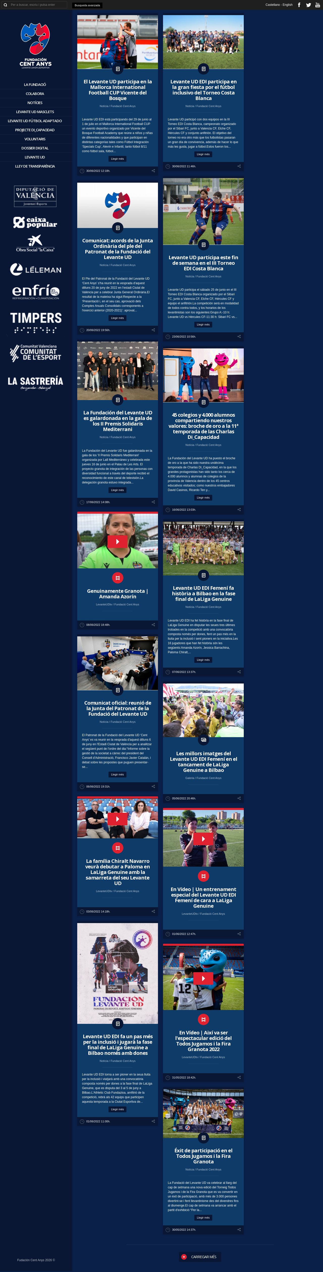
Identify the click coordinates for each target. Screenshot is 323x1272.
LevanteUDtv (104, 604)
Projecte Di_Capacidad (35, 129)
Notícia (104, 106)
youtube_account (317, 5)
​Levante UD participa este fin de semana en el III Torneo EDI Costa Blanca (203, 263)
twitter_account (308, 5)
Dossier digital (34, 147)
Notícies (35, 102)
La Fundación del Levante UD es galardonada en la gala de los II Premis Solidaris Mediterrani (117, 421)
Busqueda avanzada (87, 5)
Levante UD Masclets (35, 111)
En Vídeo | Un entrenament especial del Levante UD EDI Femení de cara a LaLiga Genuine (203, 897)
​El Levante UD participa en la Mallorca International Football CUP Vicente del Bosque (118, 90)
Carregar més (198, 1257)
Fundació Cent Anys (123, 106)
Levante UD (35, 156)
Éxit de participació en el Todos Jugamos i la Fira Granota (203, 1156)
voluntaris (34, 138)
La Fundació (35, 84)
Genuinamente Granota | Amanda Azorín (117, 594)
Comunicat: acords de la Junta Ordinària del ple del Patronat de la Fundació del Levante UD (117, 248)
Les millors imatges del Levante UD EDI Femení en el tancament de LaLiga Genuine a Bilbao (203, 761)
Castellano (273, 5)
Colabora (35, 93)
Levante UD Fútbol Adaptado (35, 120)
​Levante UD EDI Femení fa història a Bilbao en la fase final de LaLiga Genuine (203, 593)
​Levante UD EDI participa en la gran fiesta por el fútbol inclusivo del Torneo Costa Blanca (203, 90)
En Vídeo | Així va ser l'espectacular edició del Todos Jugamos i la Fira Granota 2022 (203, 1041)
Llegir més (117, 158)
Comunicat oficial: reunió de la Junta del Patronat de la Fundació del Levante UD (117, 708)
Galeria (190, 777)
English (287, 5)
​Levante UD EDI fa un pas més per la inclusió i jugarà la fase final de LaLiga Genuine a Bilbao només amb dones (118, 1044)
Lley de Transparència (35, 166)
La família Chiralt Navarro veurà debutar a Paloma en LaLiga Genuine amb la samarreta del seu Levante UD (117, 872)
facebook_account (299, 5)
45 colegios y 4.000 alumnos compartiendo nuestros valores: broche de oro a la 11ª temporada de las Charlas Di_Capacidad (203, 425)
